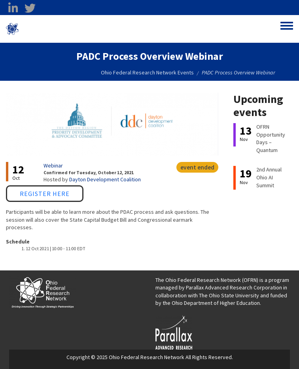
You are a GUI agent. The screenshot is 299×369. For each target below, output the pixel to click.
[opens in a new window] (173, 331)
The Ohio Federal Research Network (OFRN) (206, 279)
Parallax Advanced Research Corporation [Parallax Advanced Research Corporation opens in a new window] (234, 287)
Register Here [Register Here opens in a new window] (45, 194)
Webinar (53, 165)
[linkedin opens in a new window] (13, 8)
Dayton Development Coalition (105, 179)
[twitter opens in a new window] (30, 8)
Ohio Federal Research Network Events (147, 72)
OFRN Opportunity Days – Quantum (270, 138)
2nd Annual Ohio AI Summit (269, 177)
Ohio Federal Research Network (65, 28)
